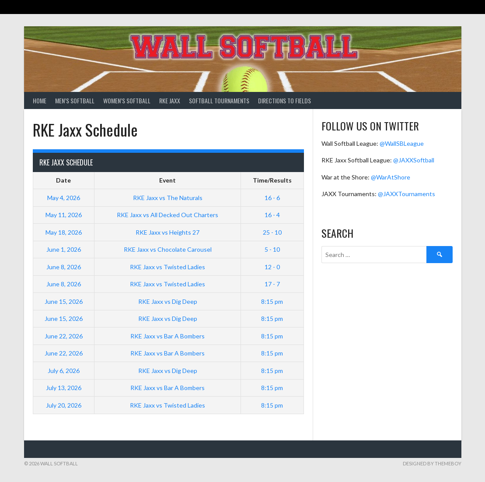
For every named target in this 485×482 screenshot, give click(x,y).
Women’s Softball (126, 100)
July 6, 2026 (64, 370)
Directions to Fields (284, 100)
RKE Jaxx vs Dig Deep (167, 301)
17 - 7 (272, 284)
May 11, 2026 (63, 214)
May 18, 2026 (63, 232)
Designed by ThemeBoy (432, 463)
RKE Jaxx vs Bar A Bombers (167, 336)
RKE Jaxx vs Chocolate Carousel (168, 249)
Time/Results (272, 180)
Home (39, 100)
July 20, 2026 (63, 405)
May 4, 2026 (63, 197)
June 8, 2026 (63, 267)
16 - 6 (272, 197)
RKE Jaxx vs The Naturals (167, 197)
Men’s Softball (74, 100)
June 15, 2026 (64, 301)
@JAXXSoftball (413, 160)
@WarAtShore (390, 177)
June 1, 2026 (63, 249)
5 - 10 (272, 249)
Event (167, 180)
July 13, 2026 (63, 387)
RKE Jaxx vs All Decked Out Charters (167, 214)
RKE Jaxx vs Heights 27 (167, 232)
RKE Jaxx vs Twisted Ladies (167, 267)
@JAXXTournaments (406, 193)
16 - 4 (272, 214)
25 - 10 (272, 232)
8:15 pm (272, 301)
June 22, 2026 (64, 336)
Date (63, 180)
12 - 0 (272, 267)
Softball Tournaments (219, 100)
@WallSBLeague (402, 143)
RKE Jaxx (169, 100)
